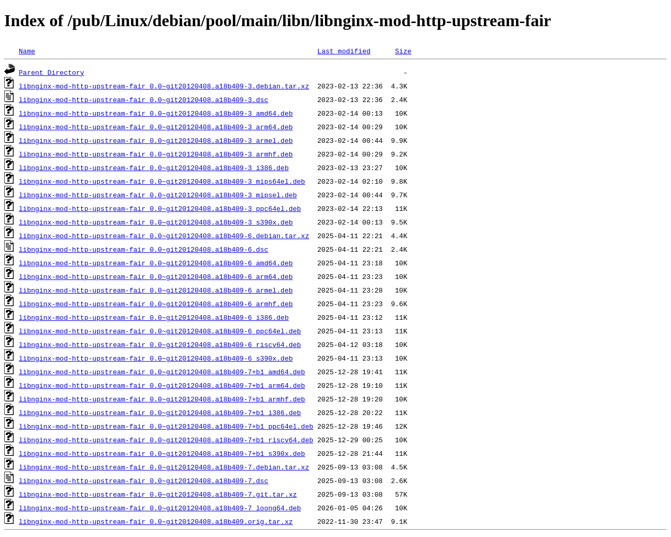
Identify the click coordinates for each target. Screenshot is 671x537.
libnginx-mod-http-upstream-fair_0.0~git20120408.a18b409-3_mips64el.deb (162, 181)
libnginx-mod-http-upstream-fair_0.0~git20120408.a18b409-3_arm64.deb (156, 126)
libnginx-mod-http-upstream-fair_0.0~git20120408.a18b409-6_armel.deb (156, 290)
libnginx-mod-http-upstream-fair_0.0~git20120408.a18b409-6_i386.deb (154, 317)
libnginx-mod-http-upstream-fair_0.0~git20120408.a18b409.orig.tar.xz (156, 521)
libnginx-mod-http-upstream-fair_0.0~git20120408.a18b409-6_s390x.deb (156, 358)
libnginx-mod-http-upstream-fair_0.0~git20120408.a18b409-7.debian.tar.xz (164, 467)
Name (27, 50)
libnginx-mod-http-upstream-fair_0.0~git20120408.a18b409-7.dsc (143, 480)
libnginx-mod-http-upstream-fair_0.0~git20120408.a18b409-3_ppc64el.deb (160, 208)
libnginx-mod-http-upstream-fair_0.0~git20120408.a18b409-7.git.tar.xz (158, 494)
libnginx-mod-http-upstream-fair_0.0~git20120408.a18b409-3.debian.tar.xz (164, 86)
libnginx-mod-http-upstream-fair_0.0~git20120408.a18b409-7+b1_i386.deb (160, 412)
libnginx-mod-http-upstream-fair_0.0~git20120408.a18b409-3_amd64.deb (156, 113)
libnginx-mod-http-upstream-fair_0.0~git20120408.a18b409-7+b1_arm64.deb (162, 385)
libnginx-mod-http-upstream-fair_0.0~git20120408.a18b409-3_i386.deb (154, 167)
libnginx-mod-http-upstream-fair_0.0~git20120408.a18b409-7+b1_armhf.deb (162, 399)
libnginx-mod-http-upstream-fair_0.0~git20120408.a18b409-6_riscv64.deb (160, 344)
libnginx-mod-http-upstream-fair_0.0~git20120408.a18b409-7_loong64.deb (160, 507)
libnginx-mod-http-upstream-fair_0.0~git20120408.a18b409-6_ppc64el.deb (160, 330)
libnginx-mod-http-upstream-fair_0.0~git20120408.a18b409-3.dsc (143, 99)
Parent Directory (51, 72)
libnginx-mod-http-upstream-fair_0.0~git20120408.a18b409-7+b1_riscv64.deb (166, 439)
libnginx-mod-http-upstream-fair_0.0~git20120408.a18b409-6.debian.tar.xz (164, 235)
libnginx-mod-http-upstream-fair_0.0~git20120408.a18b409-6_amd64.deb (156, 262)
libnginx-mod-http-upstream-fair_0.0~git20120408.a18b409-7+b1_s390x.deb (162, 453)
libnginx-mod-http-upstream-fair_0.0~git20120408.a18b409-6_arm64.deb (156, 276)
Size (403, 50)
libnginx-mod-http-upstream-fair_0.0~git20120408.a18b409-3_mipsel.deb (158, 194)
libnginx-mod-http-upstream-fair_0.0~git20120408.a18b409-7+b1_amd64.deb (162, 371)
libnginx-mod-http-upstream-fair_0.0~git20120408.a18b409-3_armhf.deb (156, 154)
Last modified (343, 50)
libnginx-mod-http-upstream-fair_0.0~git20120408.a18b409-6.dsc (143, 249)
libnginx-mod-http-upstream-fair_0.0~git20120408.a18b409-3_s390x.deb (156, 222)
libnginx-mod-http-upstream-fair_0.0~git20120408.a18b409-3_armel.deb (156, 140)
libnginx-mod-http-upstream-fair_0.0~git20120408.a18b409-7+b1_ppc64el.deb (166, 426)
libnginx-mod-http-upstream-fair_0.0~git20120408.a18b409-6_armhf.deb (156, 303)
